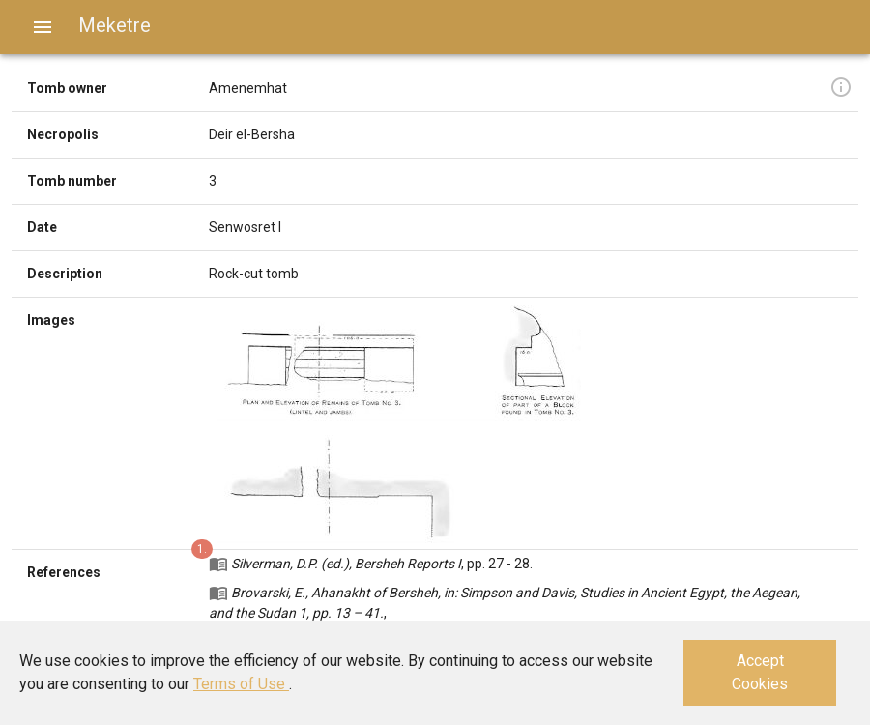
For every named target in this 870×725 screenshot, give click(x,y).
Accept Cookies (760, 672)
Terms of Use (241, 684)
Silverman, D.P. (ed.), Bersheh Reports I (346, 563)
